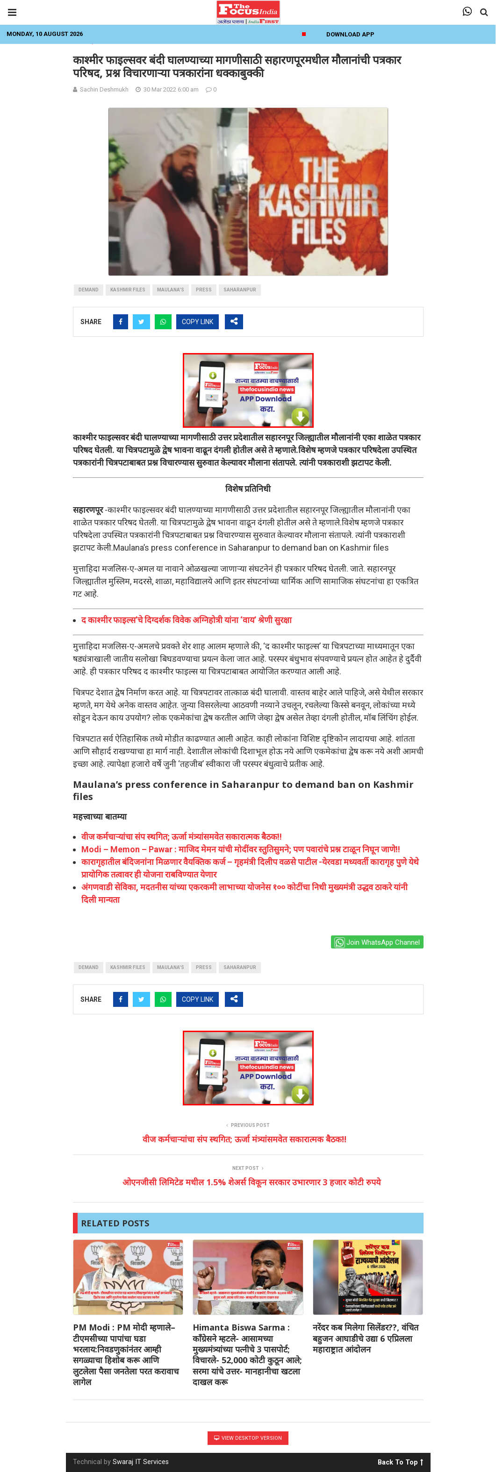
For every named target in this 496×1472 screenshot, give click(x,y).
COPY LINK (197, 322)
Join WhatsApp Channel (377, 942)
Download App (350, 34)
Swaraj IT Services (141, 1462)
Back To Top (400, 1460)
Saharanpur (239, 289)
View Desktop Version (248, 1438)
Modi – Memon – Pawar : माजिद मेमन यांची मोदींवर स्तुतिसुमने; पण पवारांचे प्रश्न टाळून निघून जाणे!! (240, 849)
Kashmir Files (127, 289)
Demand (89, 289)
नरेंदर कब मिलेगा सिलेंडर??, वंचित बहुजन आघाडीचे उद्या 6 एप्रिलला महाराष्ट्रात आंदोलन (365, 1338)
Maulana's (170, 289)
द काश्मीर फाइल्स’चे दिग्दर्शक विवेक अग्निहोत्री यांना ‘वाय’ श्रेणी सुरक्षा (186, 620)
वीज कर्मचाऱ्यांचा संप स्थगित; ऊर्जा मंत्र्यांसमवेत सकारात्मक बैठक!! (181, 837)
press (204, 289)
